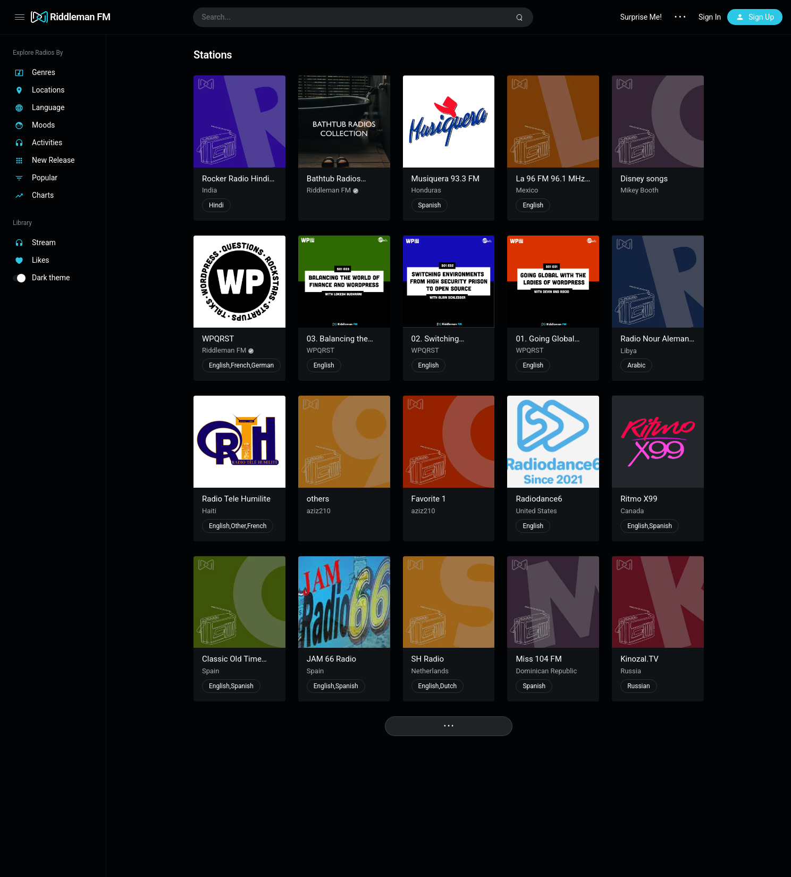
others (318, 499)
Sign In (710, 17)
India (209, 190)
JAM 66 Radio (331, 659)
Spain (210, 671)
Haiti (209, 511)
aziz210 (319, 511)
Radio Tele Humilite (236, 499)
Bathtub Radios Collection (334, 184)
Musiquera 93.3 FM (445, 178)
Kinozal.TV (639, 659)
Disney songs (644, 178)
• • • (680, 17)
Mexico (527, 190)
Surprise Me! (641, 17)
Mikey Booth (639, 190)
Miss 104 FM (538, 659)
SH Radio (427, 659)
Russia (630, 671)
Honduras (426, 190)
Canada (632, 511)
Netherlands (430, 671)
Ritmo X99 (639, 499)
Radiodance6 (539, 499)
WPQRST (218, 339)
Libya (628, 351)
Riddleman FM (80, 16)
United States (536, 511)
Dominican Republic (546, 671)
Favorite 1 (429, 499)
